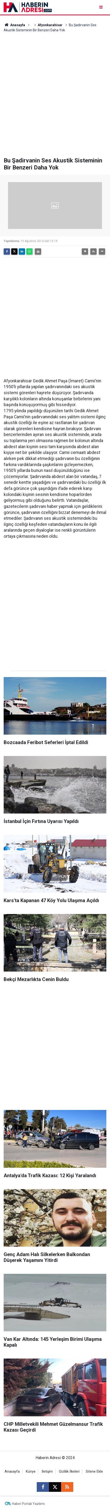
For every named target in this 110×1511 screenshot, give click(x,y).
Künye (31, 1471)
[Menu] (101, 7)
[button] (85, 251)
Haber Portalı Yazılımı (28, 1504)
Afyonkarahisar (50, 25)
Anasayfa (14, 25)
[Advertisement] (55, 95)
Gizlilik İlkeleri (69, 1471)
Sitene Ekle (94, 1471)
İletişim (47, 1471)
